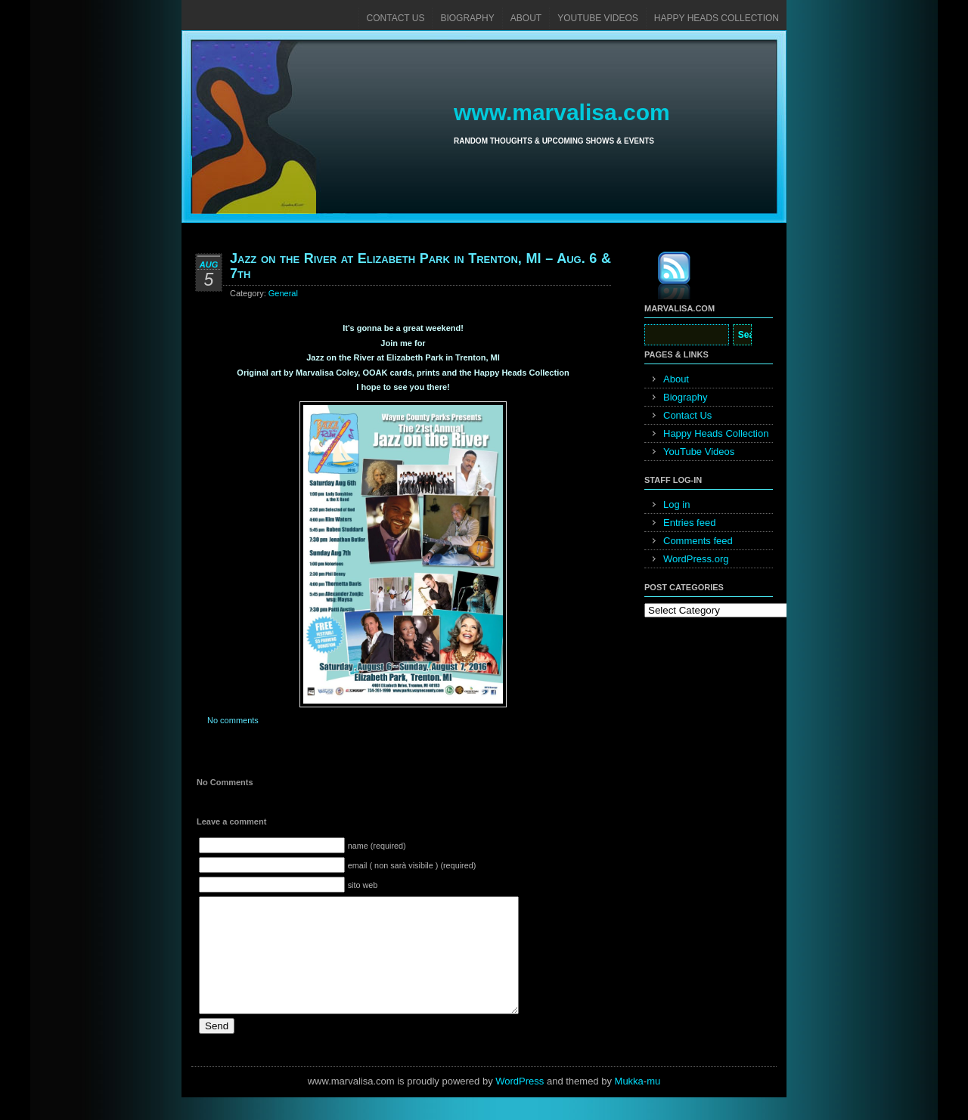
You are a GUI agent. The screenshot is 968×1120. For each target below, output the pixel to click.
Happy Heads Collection (716, 18)
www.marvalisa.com (562, 112)
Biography (467, 18)
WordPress (519, 1103)
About (525, 18)
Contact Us (396, 18)
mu (653, 1103)
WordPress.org (695, 559)
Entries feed (689, 522)
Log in (676, 504)
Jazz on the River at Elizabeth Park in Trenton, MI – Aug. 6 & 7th (420, 266)
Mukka (629, 1103)
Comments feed (698, 540)
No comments (233, 720)
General (283, 293)
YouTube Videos (597, 18)
